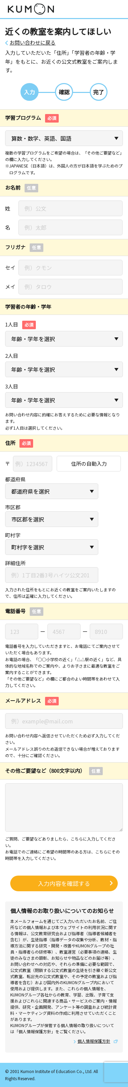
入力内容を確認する (64, 883)
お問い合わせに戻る (33, 42)
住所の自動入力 (89, 463)
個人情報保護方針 (93, 1041)
